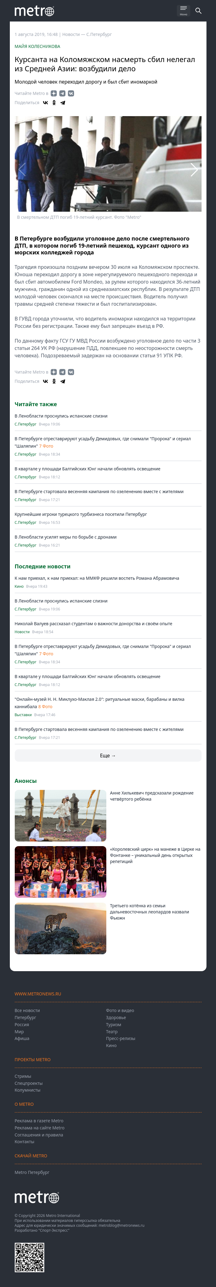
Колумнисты (28, 1090)
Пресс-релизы (120, 1038)
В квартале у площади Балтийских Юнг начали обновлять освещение (87, 469)
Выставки (23, 714)
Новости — (74, 34)
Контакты (24, 1141)
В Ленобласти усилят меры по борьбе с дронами (66, 537)
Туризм (113, 1024)
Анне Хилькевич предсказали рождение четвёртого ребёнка (152, 796)
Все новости (27, 1010)
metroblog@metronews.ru (121, 1225)
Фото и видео (120, 1010)
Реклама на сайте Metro (40, 1128)
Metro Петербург (32, 1172)
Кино (19, 586)
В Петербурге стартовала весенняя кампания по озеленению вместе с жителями (99, 491)
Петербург (25, 1017)
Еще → (108, 755)
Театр (112, 1031)
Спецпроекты (29, 1083)
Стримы (23, 1076)
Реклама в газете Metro (39, 1121)
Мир (19, 1031)
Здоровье (116, 1017)
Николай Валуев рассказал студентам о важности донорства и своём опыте (93, 623)
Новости (22, 632)
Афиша (22, 1038)
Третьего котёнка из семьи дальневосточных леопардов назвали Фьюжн (149, 912)
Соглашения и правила (39, 1135)
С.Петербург (99, 34)
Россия (22, 1024)
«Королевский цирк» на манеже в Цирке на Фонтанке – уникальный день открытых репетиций (155, 855)
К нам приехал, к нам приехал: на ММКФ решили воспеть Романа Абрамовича (97, 578)
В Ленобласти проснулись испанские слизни (61, 416)
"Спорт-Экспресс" (53, 1230)
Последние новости (43, 566)
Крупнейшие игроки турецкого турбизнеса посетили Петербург (81, 514)
